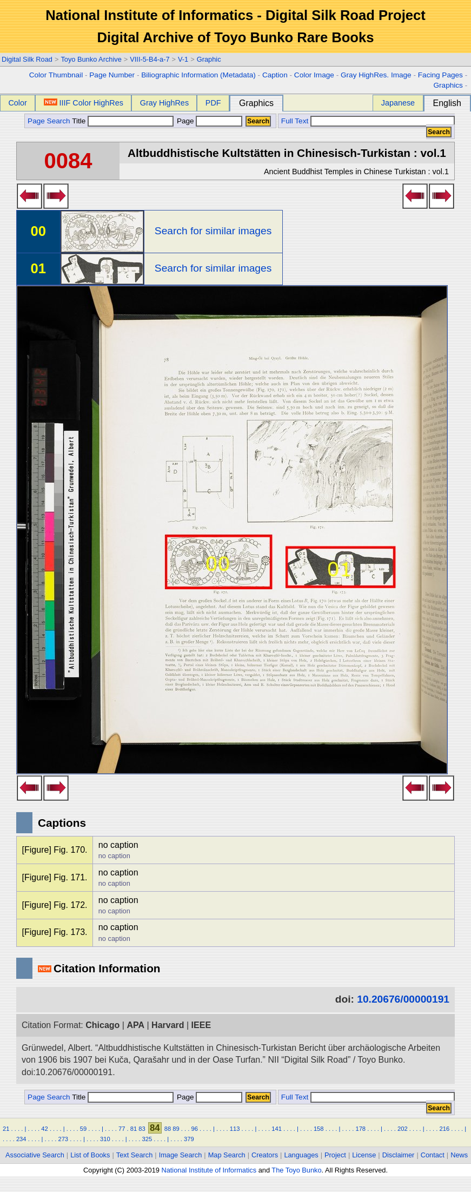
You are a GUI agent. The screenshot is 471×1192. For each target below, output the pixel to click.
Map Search (227, 1155)
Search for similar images (213, 230)
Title (123, 121)
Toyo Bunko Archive (91, 59)
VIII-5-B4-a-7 (149, 59)
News (459, 1155)
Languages (301, 1155)
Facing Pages (440, 75)
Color (17, 102)
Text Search (134, 1155)
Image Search (180, 1155)
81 (133, 1128)
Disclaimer (398, 1155)
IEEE (201, 1025)
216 (445, 1128)
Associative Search (34, 1155)
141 (276, 1128)
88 (167, 1128)
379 (189, 1139)
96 (194, 1128)
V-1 (183, 59)
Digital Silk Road (27, 59)
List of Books (90, 1155)
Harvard (167, 1025)
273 (63, 1139)
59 (83, 1128)
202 (402, 1128)
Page (208, 121)
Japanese (398, 102)
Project (335, 1155)
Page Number (112, 75)
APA (135, 1025)
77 (121, 1128)
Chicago (102, 1025)
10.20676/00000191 (403, 999)
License (364, 1155)
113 (235, 1128)
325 (147, 1139)
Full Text (294, 121)
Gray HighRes (164, 102)
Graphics (447, 85)
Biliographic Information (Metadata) (198, 75)
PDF (213, 102)
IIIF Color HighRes (83, 102)
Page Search (49, 121)
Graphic (209, 59)
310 (105, 1139)
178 (360, 1128)
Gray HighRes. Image (376, 75)
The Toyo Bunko (296, 1170)
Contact (433, 1155)
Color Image (314, 75)
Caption (275, 75)
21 (6, 1128)
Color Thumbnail (56, 75)
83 (141, 1128)
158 (319, 1128)
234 (21, 1139)
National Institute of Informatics (208, 1170)
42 (44, 1128)
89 (176, 1128)
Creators (264, 1155)
